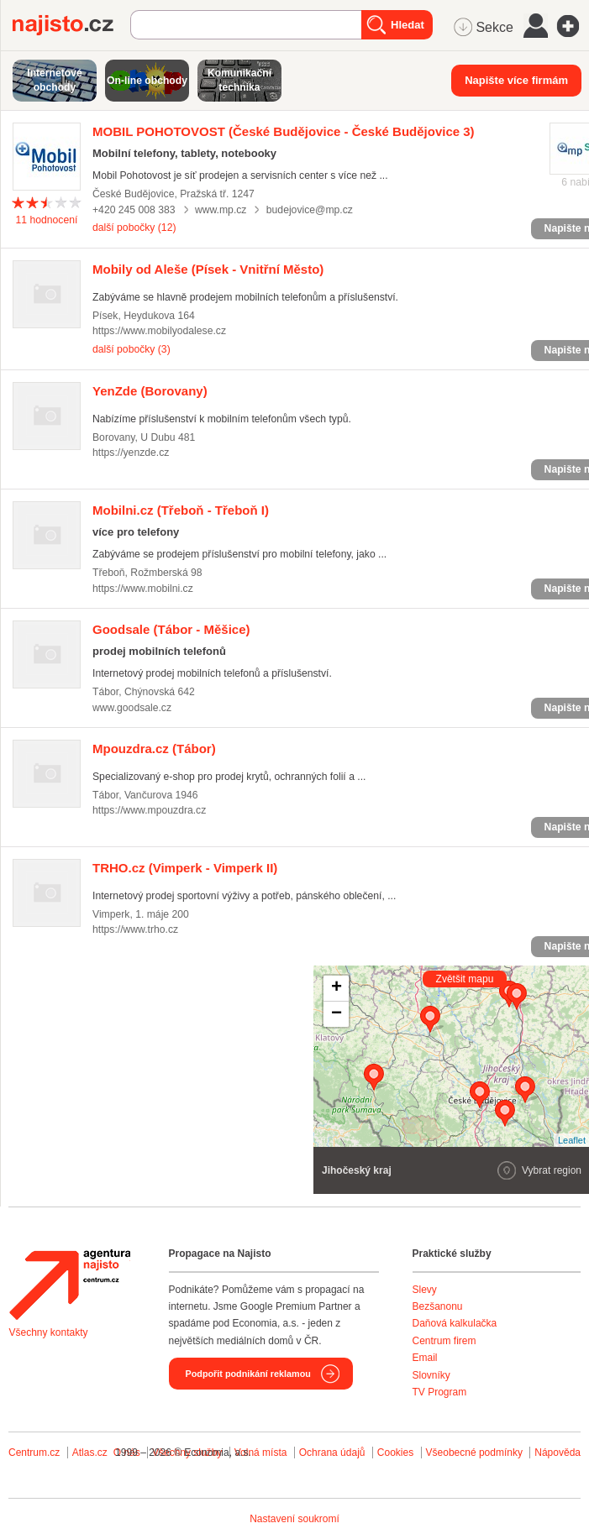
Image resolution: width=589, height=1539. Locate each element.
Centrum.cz (34, 1452)
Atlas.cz (90, 1452)
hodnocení (47, 220)
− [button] (336, 1014)
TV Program (440, 1392)
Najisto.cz (71, 25)
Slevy (425, 1290)
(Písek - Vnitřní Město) (207, 269)
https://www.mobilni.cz (142, 588)
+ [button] (336, 988)
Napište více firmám (516, 80)
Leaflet (572, 1140)
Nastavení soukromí (294, 1519)
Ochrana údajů (332, 1452)
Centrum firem (444, 1341)
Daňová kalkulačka (455, 1323)
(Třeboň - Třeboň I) (180, 510)
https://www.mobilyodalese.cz (159, 331)
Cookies (395, 1452)
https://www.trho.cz (135, 929)
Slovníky (431, 1375)
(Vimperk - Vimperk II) (184, 868)
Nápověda (557, 1452)
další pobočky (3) (131, 349)
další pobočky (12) (134, 227)
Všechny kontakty (48, 1332)
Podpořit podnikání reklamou (248, 1374)
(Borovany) (150, 391)
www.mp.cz (221, 210)
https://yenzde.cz (130, 452)
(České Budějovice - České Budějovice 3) (283, 131)
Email (425, 1358)
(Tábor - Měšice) (171, 629)
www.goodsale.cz (131, 708)
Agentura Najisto (69, 1284)
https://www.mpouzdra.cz (149, 810)
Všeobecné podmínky (474, 1452)
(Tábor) (154, 748)
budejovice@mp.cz (309, 210)
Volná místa (260, 1452)
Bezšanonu (438, 1306)
